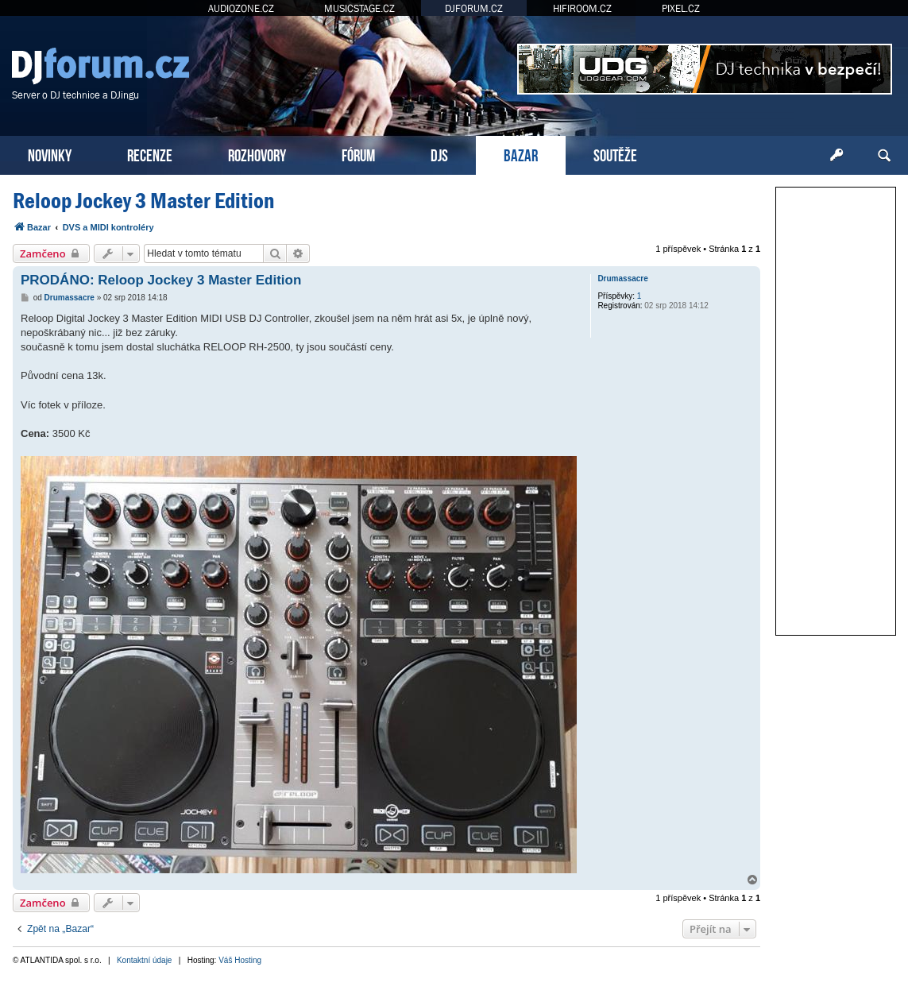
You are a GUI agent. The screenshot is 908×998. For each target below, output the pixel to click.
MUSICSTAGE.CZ (359, 8)
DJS (439, 153)
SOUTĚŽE (615, 153)
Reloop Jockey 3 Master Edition (143, 200)
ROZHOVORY (257, 153)
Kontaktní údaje (144, 960)
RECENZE (149, 153)
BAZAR (521, 153)
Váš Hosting (239, 960)
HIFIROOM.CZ (582, 8)
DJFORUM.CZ (474, 8)
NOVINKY (49, 153)
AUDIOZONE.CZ (241, 8)
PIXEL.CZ (681, 8)
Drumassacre (622, 278)
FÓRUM (358, 153)
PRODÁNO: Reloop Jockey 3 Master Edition (161, 280)
